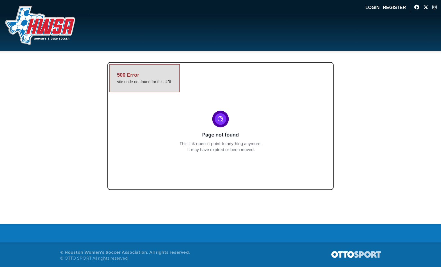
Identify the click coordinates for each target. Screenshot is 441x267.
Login (372, 7)
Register (394, 7)
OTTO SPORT (78, 258)
